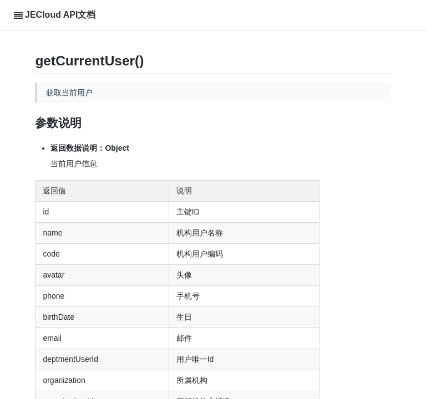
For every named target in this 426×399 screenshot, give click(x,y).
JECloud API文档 (60, 14)
